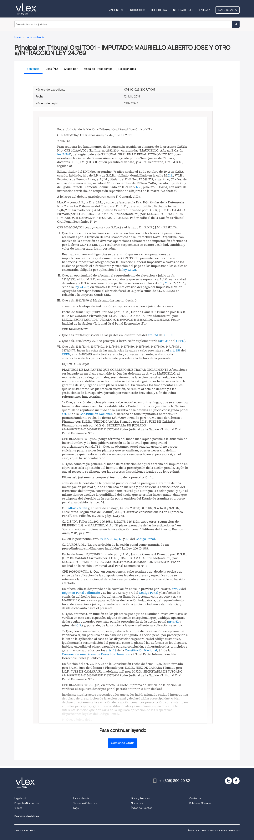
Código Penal (145, 539)
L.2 (138, 187)
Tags (76, 808)
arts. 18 (111, 650)
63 (120, 539)
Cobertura (159, 10)
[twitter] (228, 780)
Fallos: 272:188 (77, 508)
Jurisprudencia (81, 798)
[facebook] (236, 780)
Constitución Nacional (96, 414)
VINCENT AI (116, 10)
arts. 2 (176, 589)
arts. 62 (173, 621)
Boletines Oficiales (200, 803)
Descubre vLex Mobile (26, 816)
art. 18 (66, 414)
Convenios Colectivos (85, 803)
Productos (137, 10)
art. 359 (175, 350)
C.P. (79, 625)
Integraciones (183, 10)
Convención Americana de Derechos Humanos (96, 654)
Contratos (195, 798)
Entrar (205, 10)
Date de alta (228, 9)
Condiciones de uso (25, 830)
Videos (18, 808)
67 (127, 539)
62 (115, 539)
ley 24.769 (82, 287)
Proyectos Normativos (26, 803)
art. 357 (164, 341)
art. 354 (153, 335)
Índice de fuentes (141, 808)
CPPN (168, 335)
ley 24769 (63, 154)
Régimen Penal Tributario (81, 592)
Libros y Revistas (140, 798)
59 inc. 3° (106, 539)
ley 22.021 (129, 269)
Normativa (137, 803)
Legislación (20, 798)
